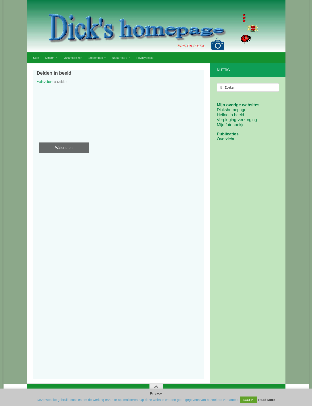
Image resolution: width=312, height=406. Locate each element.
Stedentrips (95, 57)
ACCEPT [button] (249, 400)
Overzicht (225, 139)
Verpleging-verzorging (237, 119)
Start (36, 57)
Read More (266, 400)
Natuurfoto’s (119, 57)
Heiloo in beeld (230, 114)
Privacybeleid (144, 57)
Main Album (45, 81)
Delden (49, 57)
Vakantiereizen (72, 57)
